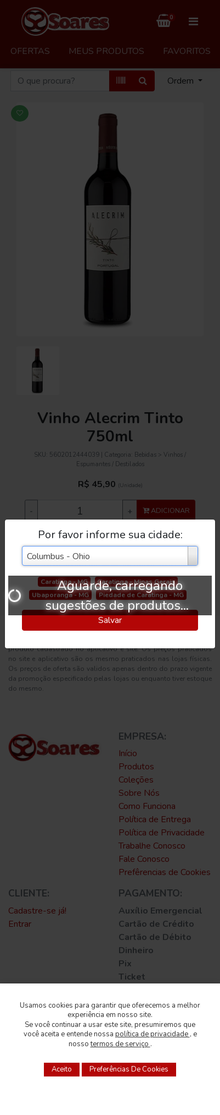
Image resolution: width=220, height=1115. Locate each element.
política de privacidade (152, 1034)
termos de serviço (120, 1044)
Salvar (110, 620)
